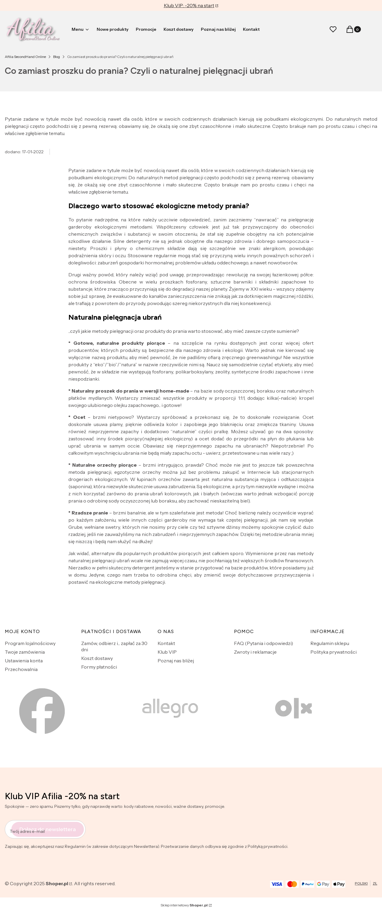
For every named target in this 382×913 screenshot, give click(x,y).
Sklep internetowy (184, 905)
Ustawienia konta (24, 661)
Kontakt (166, 643)
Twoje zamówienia (25, 652)
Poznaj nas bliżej (176, 661)
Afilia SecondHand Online (25, 56)
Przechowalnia (21, 669)
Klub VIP (167, 652)
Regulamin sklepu (329, 643)
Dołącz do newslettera (47, 829)
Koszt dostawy (97, 658)
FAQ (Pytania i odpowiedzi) (263, 643)
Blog (56, 56)
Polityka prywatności (333, 652)
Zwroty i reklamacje (255, 652)
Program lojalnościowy (30, 643)
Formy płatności (99, 667)
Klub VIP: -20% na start (189, 5)
